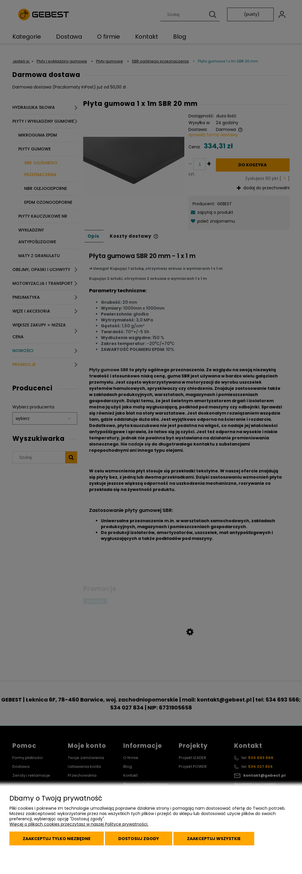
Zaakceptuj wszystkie (218, 839)
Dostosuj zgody (141, 839)
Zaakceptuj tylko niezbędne (57, 839)
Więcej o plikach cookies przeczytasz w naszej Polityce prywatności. (78, 825)
